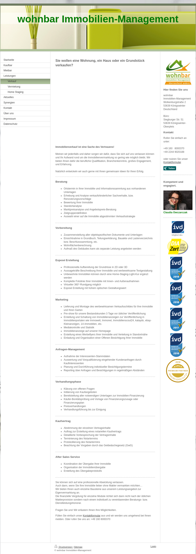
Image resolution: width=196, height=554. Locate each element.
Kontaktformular (91, 515)
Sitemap (78, 547)
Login (153, 546)
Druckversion (63, 547)
